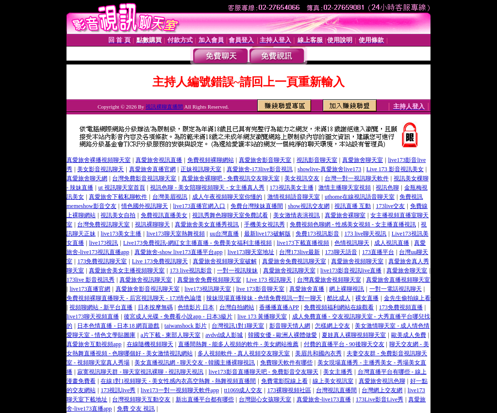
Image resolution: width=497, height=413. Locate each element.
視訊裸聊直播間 (164, 107)
